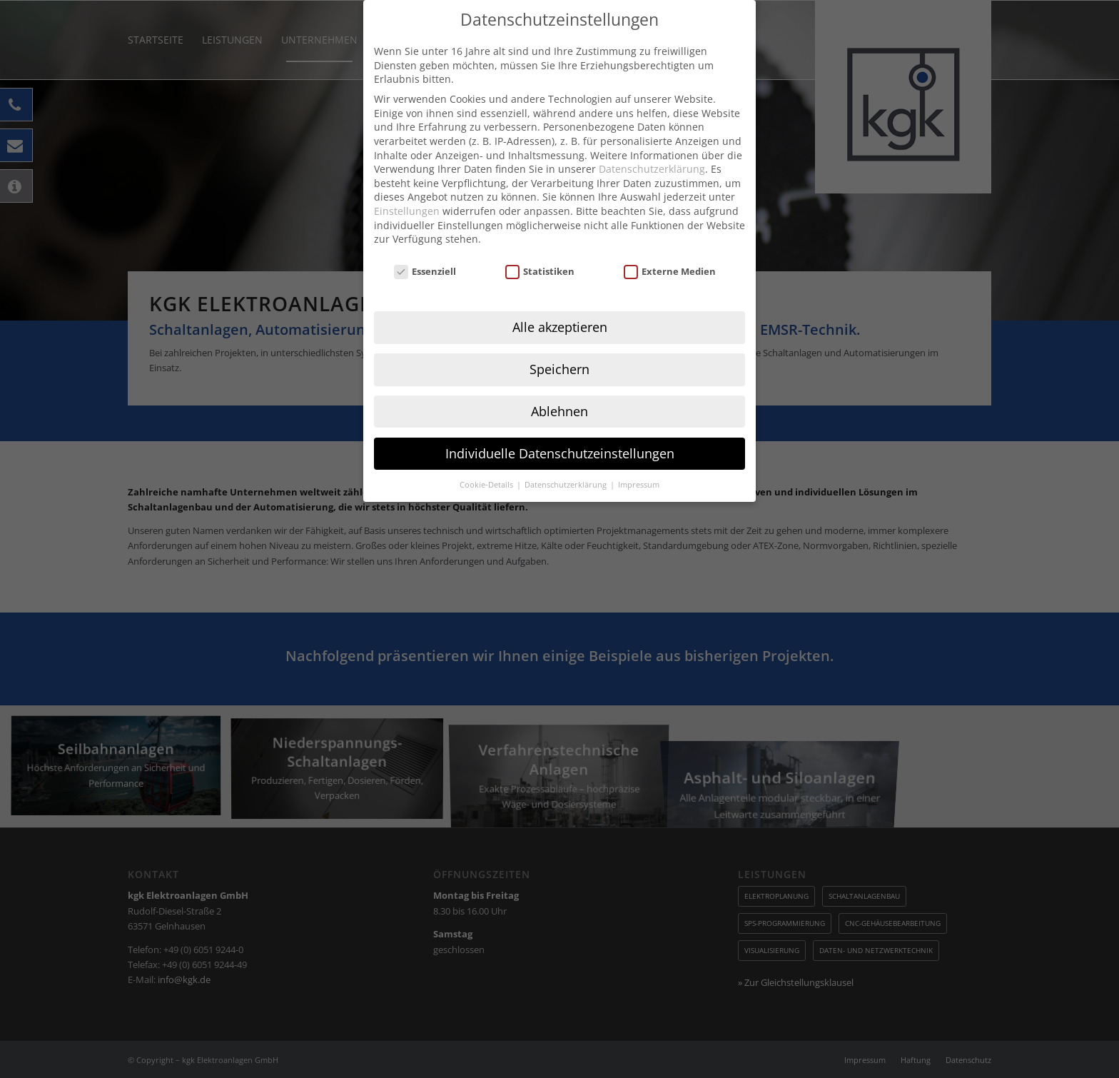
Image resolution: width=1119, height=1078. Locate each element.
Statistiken (540, 249)
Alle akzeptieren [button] (559, 304)
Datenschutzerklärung (652, 146)
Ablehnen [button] (559, 388)
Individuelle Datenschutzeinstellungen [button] (559, 430)
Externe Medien (670, 249)
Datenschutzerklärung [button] (567, 461)
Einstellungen (407, 188)
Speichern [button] (559, 346)
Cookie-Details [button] (487, 461)
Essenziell (425, 249)
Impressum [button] (638, 461)
